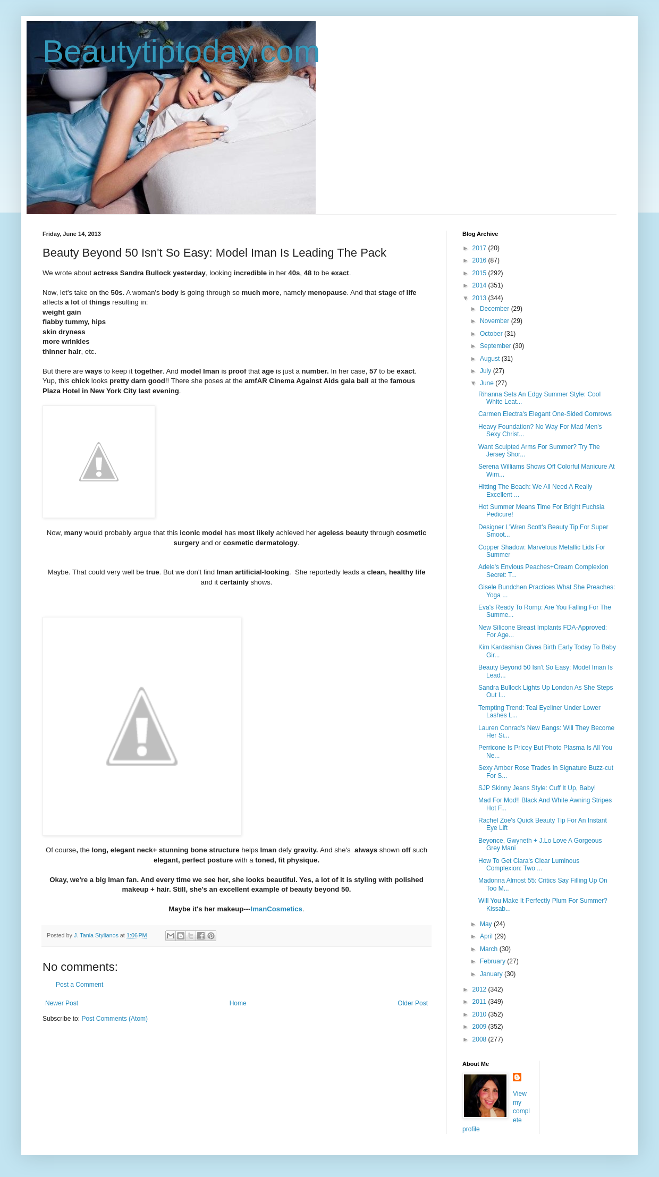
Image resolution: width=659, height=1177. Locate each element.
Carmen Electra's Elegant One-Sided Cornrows (545, 414)
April (487, 936)
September (496, 346)
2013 (480, 298)
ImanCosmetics (276, 909)
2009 (480, 1026)
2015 (480, 273)
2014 (480, 285)
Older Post (413, 1003)
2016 (480, 260)
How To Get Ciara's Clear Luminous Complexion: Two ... (528, 864)
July (486, 371)
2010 (480, 1014)
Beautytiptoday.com (181, 51)
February (493, 961)
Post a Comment (79, 984)
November (495, 321)
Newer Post (61, 1003)
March (490, 949)
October (492, 333)
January (492, 974)
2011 (480, 1001)
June (487, 383)
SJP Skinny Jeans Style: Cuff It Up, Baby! (537, 788)
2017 (480, 248)
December (495, 308)
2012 (480, 989)
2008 (480, 1039)
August (491, 358)
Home (238, 1003)
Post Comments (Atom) (114, 1018)
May (487, 924)
